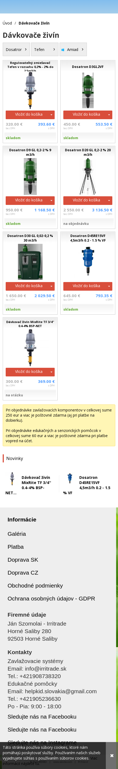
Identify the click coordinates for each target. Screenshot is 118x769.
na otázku (14, 395)
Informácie (22, 519)
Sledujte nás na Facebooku (42, 716)
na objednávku (76, 223)
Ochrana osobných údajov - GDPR (51, 598)
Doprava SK (23, 560)
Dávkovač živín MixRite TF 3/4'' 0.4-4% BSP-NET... (28, 485)
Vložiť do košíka (28, 114)
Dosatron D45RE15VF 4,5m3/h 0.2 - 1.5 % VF (86, 485)
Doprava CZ (23, 572)
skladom (13, 138)
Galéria (17, 534)
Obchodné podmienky (35, 585)
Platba (16, 547)
